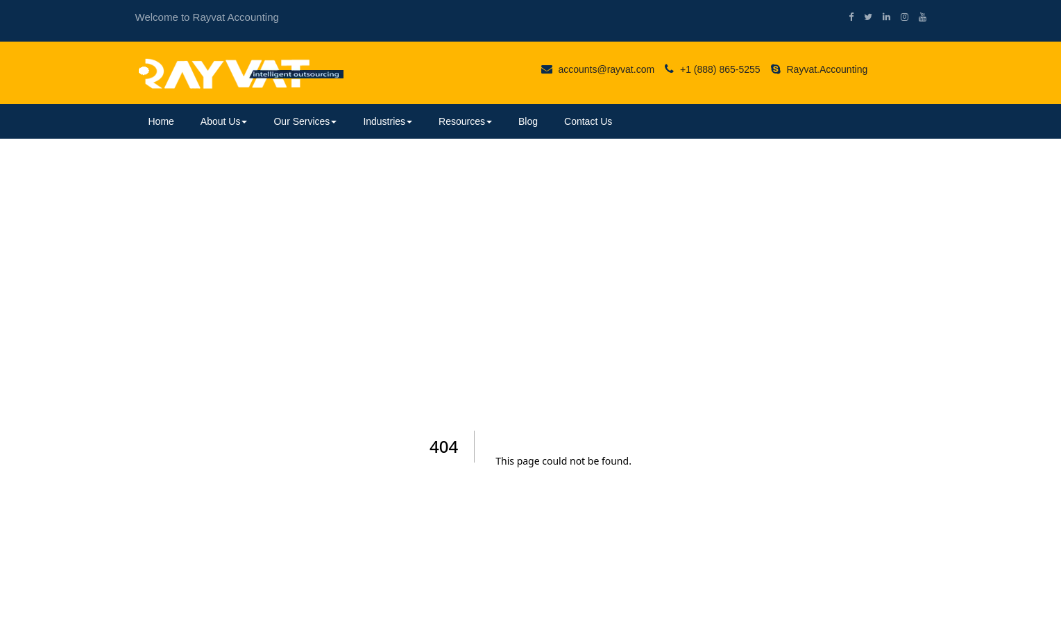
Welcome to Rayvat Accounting (207, 17)
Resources (465, 121)
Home (161, 121)
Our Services (305, 121)
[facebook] (846, 17)
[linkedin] (881, 17)
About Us (224, 121)
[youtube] (917, 17)
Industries (387, 121)
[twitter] (863, 17)
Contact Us (588, 121)
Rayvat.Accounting (819, 69)
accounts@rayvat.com (598, 69)
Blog (528, 121)
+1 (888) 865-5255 (712, 69)
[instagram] (899, 17)
